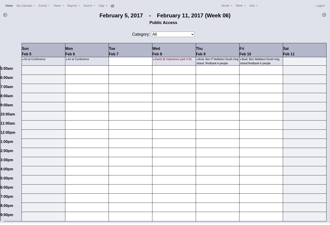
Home (10, 5)
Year (252, 5)
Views (58, 5)
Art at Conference (34, 59)
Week (240, 5)
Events (43, 5)
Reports (72, 5)
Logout (320, 5)
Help (102, 5)
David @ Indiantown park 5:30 (173, 59)
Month (226, 5)
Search (88, 5)
